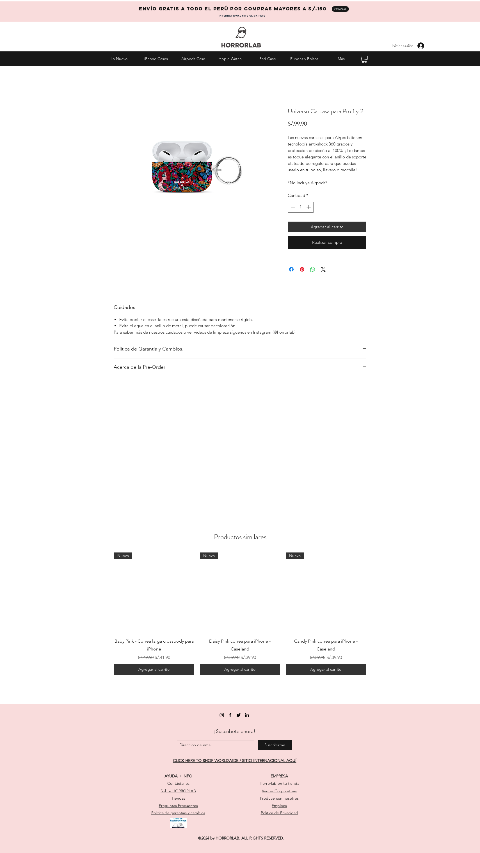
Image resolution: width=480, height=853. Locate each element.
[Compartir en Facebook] (291, 269)
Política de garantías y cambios (178, 812)
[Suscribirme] (275, 745)
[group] (240, 613)
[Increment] (309, 207)
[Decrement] (292, 207)
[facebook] (230, 715)
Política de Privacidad (279, 812)
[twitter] (238, 715)
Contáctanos (178, 783)
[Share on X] (323, 269)
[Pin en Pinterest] (302, 269)
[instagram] (222, 715)
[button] (364, 59)
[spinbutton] (300, 207)
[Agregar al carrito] (154, 669)
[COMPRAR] (340, 9)
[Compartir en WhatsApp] (312, 269)
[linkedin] (247, 715)
